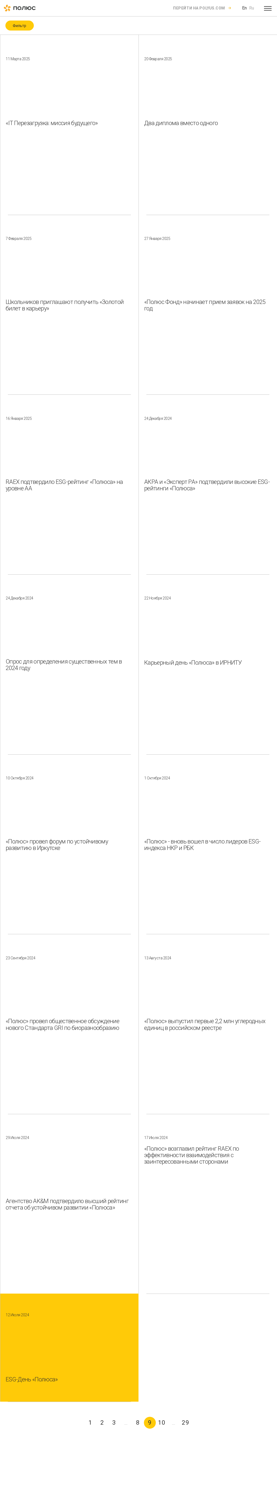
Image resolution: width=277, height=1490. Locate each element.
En (244, 8)
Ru (251, 8)
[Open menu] (267, 8)
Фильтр (19, 26)
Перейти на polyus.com (199, 8)
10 (162, 1422)
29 (185, 1422)
